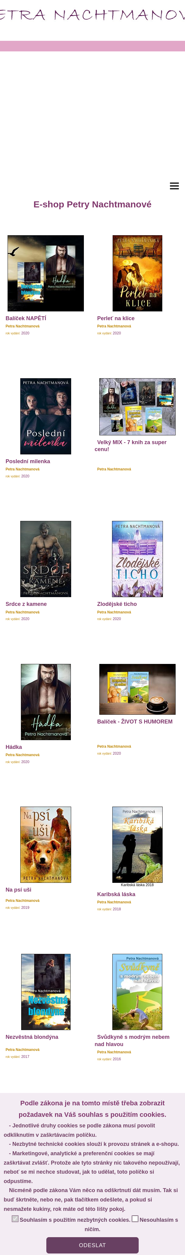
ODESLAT (92, 1245)
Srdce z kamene (26, 604)
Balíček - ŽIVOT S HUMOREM (135, 722)
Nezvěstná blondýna (31, 1037)
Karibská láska (116, 894)
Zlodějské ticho (117, 604)
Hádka (13, 747)
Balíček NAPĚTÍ (25, 318)
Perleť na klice (116, 318)
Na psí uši (18, 890)
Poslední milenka (27, 461)
